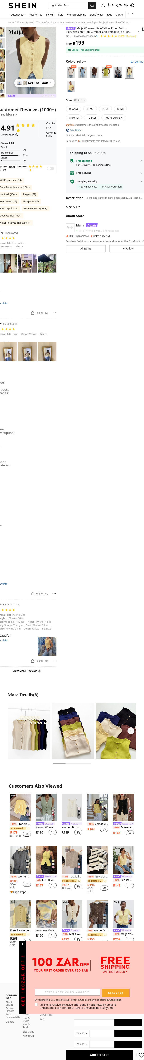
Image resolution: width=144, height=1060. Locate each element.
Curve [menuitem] (119, 14)
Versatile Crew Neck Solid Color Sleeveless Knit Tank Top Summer (97, 824)
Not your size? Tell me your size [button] (84, 135)
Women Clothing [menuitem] (76, 14)
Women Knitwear (66, 22)
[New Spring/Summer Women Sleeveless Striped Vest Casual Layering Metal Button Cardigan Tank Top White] (97, 860)
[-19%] (116, 827)
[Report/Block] (54, 313)
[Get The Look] (34, 83)
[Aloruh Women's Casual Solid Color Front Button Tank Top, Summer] (46, 807)
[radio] (71, 72)
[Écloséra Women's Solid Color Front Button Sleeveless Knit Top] (123, 807)
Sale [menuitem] (60, 14)
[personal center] (103, 5)
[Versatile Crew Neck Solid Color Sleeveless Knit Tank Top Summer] (97, 807)
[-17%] (116, 880)
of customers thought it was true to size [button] (93, 124)
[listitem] (20, 817)
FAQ (42, 1019)
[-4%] (38, 880)
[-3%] (90, 930)
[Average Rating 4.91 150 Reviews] (118, 36)
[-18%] (13, 824)
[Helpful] (32, 313)
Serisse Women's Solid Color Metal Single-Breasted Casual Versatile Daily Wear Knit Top (123, 880)
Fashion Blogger (10, 1009)
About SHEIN (9, 1003)
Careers (10, 1021)
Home (11, 22)
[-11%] (13, 876)
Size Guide (28, 1031)
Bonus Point (46, 1015)
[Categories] (18, 14)
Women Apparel (25, 22)
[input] (67, 992)
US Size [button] (80, 100)
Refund (26, 1014)
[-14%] (65, 876)
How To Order (27, 1019)
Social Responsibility (13, 1016)
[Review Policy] (9, 134)
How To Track (27, 1026)
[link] (110, 5)
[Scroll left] (128, 14)
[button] (125, 5)
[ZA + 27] (81, 1033)
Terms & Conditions (110, 999)
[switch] (50, 168)
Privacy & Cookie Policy (82, 999)
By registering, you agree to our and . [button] (78, 1000)
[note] (20, 892)
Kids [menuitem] (109, 14)
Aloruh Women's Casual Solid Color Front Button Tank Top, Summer (46, 827)
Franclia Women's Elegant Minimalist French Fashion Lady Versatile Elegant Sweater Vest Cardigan (20, 824)
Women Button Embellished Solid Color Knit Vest (72, 827)
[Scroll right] (133, 14)
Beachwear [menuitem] (96, 14)
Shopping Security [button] (86, 181)
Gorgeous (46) (31, 201)
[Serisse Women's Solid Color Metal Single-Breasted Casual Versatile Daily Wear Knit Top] (123, 860)
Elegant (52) (29, 194)
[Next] (130, 730)
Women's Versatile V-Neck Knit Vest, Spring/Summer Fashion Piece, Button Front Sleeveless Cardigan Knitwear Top (97, 930)
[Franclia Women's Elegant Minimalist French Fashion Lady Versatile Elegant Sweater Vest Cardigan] (20, 807)
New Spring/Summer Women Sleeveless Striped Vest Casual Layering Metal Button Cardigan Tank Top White (97, 876)
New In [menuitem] (50, 14)
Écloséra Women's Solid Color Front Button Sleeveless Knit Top (123, 827)
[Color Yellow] (76, 61)
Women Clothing (45, 22)
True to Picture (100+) (35, 208)
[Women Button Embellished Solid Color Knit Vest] (72, 807)
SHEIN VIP (28, 1036)
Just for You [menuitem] (36, 14)
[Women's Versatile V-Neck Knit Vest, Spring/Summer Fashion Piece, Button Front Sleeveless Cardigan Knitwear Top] (97, 914)
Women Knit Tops (87, 22)
